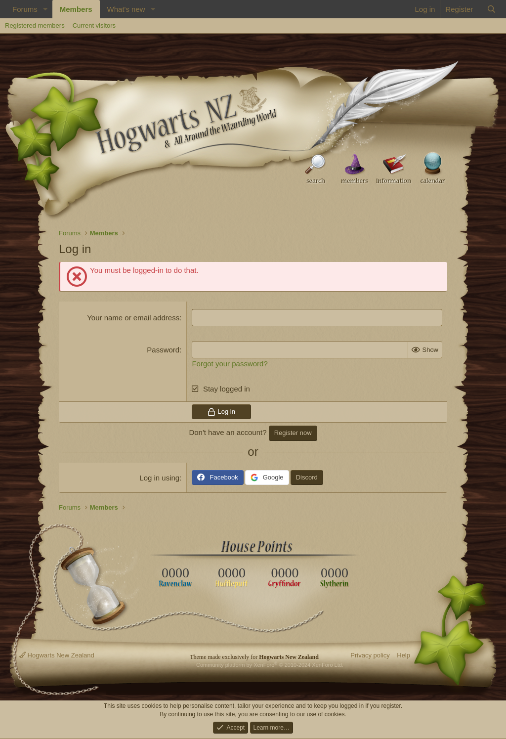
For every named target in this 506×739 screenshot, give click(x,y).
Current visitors (94, 25)
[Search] (491, 9)
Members (76, 9)
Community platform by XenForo (269, 665)
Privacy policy (369, 655)
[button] (45, 9)
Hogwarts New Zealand (56, 655)
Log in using (159, 478)
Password (163, 350)
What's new (126, 9)
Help (403, 655)
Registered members (35, 25)
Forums (25, 9)
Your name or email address (133, 317)
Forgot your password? (229, 363)
